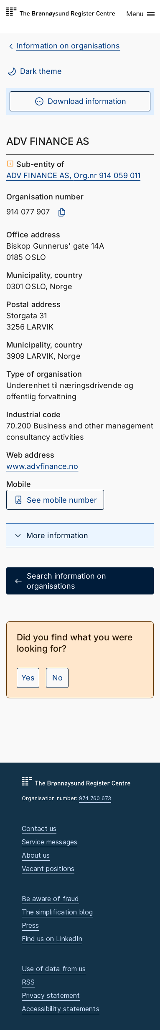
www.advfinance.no (42, 466)
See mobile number (55, 500)
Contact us (39, 828)
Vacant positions (48, 868)
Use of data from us (54, 969)
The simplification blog (57, 912)
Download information (80, 101)
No (57, 677)
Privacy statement (51, 995)
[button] (141, 14)
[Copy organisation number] (62, 212)
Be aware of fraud (50, 898)
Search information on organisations (59, 581)
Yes (28, 677)
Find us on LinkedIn (52, 938)
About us (36, 855)
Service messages (49, 842)
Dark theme (34, 71)
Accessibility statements (60, 1009)
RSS (28, 982)
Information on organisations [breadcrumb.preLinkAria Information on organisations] (68, 45)
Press (30, 925)
